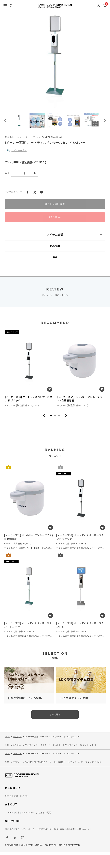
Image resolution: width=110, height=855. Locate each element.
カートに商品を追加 (55, 207)
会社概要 (70, 832)
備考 (77, 260)
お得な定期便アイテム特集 (25, 701)
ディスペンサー (32, 748)
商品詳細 (76, 248)
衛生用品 (17, 740)
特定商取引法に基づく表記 (52, 832)
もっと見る (55, 718)
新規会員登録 (11, 799)
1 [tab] (51, 418)
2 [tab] (55, 418)
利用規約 (9, 832)
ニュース (9, 816)
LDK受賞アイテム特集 (74, 701)
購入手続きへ (55, 220)
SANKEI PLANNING (35, 765)
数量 (7, 176)
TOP (7, 740)
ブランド (17, 757)
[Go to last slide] (5, 122)
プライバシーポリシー (26, 832)
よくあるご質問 (43, 816)
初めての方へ (27, 816)
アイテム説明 (74, 237)
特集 (17, 816)
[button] (20, 122)
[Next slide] (104, 122)
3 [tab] (59, 418)
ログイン (24, 799)
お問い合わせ (83, 832)
